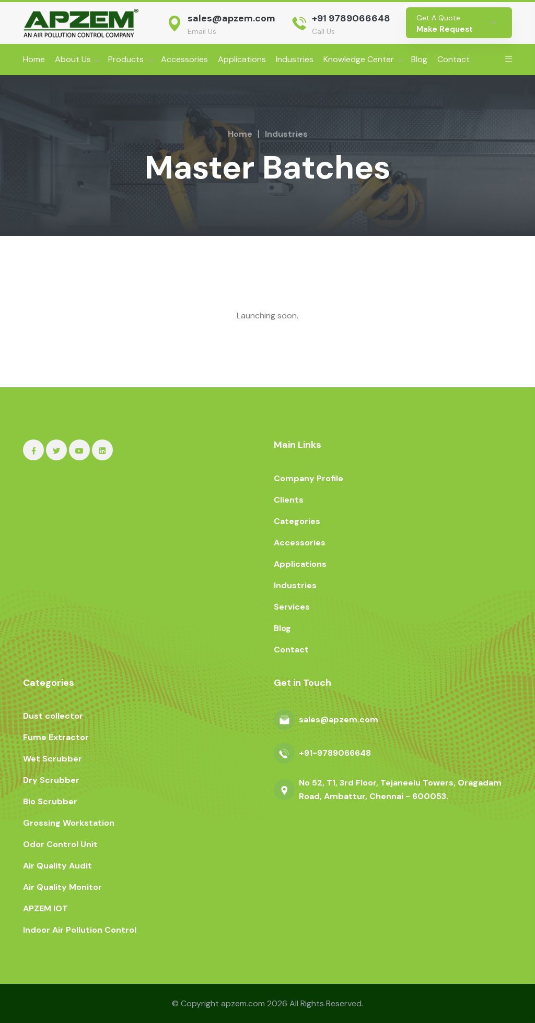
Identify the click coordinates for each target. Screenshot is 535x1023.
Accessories (184, 59)
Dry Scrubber (51, 780)
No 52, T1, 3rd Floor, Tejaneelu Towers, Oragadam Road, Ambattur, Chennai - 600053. (400, 789)
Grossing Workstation (68, 822)
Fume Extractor (56, 737)
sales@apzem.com (231, 18)
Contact (453, 59)
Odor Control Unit (60, 844)
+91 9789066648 (351, 18)
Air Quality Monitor (62, 887)
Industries (294, 59)
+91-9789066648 (335, 752)
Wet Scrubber (52, 758)
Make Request (444, 29)
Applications (242, 59)
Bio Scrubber (50, 801)
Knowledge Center (358, 59)
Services (292, 606)
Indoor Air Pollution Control (79, 929)
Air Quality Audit (57, 865)
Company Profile (308, 478)
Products (126, 59)
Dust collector (53, 715)
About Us (73, 59)
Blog (419, 59)
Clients (289, 499)
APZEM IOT (45, 908)
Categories (297, 521)
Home (34, 59)
